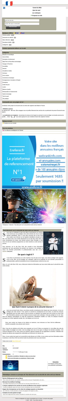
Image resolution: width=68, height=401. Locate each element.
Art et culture (6, 75)
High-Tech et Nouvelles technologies (12, 61)
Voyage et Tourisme (8, 63)
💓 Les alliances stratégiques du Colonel (12, 130)
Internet (4, 68)
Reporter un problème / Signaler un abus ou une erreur (21, 356)
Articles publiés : (8, 35)
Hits (4, 346)
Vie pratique (6, 98)
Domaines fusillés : (8, 42)
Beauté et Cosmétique (8, 54)
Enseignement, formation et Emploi (11, 80)
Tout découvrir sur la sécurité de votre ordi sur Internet (28, 224)
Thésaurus (5, 224)
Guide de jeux (6, 84)
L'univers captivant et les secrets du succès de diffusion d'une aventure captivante (25, 385)
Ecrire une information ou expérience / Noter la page (21, 358)
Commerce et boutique (8, 77)
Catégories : (7, 44)
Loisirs (4, 87)
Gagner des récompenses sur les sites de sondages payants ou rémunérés (23, 389)
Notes (4, 352)
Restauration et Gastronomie (10, 91)
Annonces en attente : (9, 37)
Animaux (5, 73)
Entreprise (5, 82)
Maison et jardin (7, 89)
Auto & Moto (6, 57)
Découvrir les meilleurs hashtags (11, 382)
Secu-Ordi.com (16, 341)
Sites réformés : (8, 40)
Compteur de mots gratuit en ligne (12, 392)
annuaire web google (48, 398)
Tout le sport (6, 96)
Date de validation (5, 349)
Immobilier (5, 66)
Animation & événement (9, 59)
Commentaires (6, 354)
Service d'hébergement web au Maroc (13, 378)
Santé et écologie (7, 94)
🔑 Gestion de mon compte (9, 123)
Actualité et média (7, 70)
